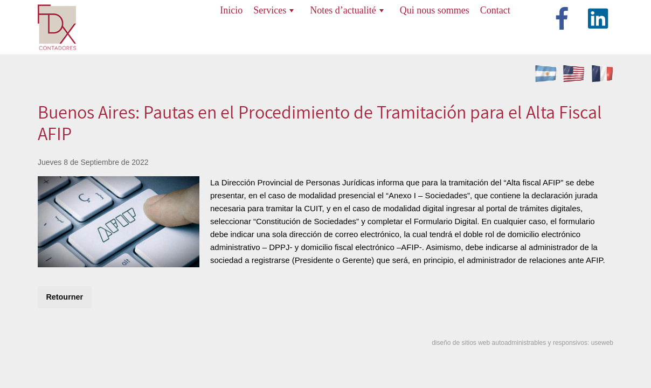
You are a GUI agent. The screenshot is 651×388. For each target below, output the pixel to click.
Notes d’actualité (346, 10)
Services (273, 10)
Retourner (64, 297)
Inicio (231, 10)
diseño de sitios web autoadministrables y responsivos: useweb (522, 343)
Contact (495, 10)
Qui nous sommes (434, 10)
